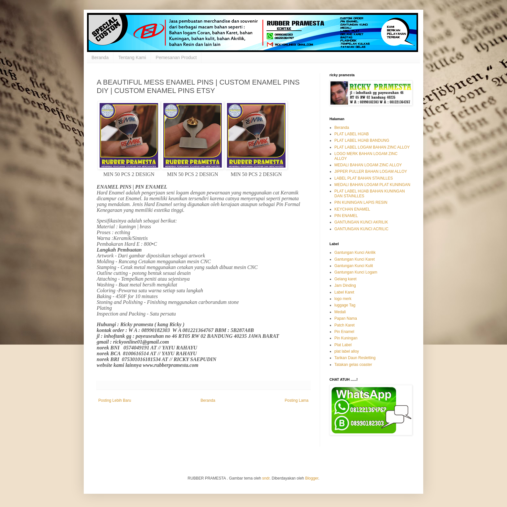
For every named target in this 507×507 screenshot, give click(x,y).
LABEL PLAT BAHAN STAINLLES (363, 178)
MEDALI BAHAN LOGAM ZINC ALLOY (368, 165)
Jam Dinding (345, 285)
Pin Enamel (344, 331)
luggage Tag (344, 305)
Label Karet (344, 292)
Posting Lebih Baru (114, 400)
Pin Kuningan (345, 338)
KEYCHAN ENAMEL (352, 209)
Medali (340, 312)
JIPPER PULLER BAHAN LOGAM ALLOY (370, 171)
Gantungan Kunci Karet (354, 259)
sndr (266, 478)
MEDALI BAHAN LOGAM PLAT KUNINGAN (372, 184)
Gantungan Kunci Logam (355, 272)
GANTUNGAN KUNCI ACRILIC (361, 229)
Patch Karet (344, 325)
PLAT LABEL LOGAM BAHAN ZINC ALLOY (372, 147)
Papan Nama (345, 318)
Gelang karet (345, 279)
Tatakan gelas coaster (353, 364)
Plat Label (342, 345)
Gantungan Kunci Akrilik (354, 252)
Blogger (311, 478)
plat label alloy (346, 351)
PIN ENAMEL (346, 215)
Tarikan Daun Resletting (354, 358)
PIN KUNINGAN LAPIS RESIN (360, 202)
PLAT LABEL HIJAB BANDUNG (361, 140)
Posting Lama (296, 400)
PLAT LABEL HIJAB (351, 134)
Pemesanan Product (176, 57)
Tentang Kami (132, 57)
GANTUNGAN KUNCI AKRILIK (361, 222)
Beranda (100, 57)
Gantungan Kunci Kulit (353, 266)
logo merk (342, 298)
